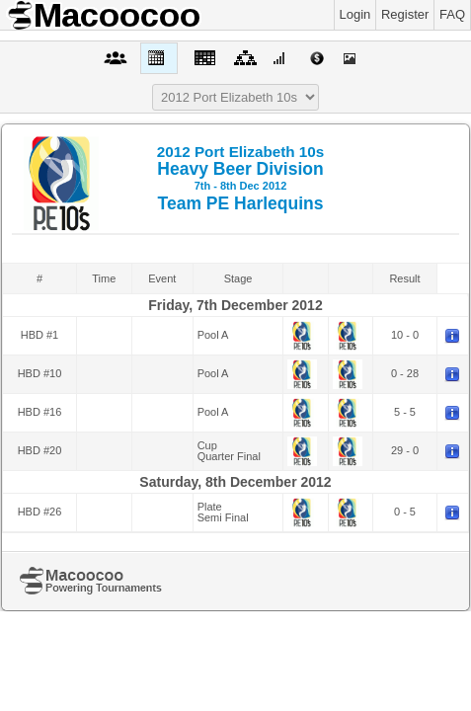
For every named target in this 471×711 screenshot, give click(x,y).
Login (355, 14)
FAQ (452, 14)
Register (405, 14)
